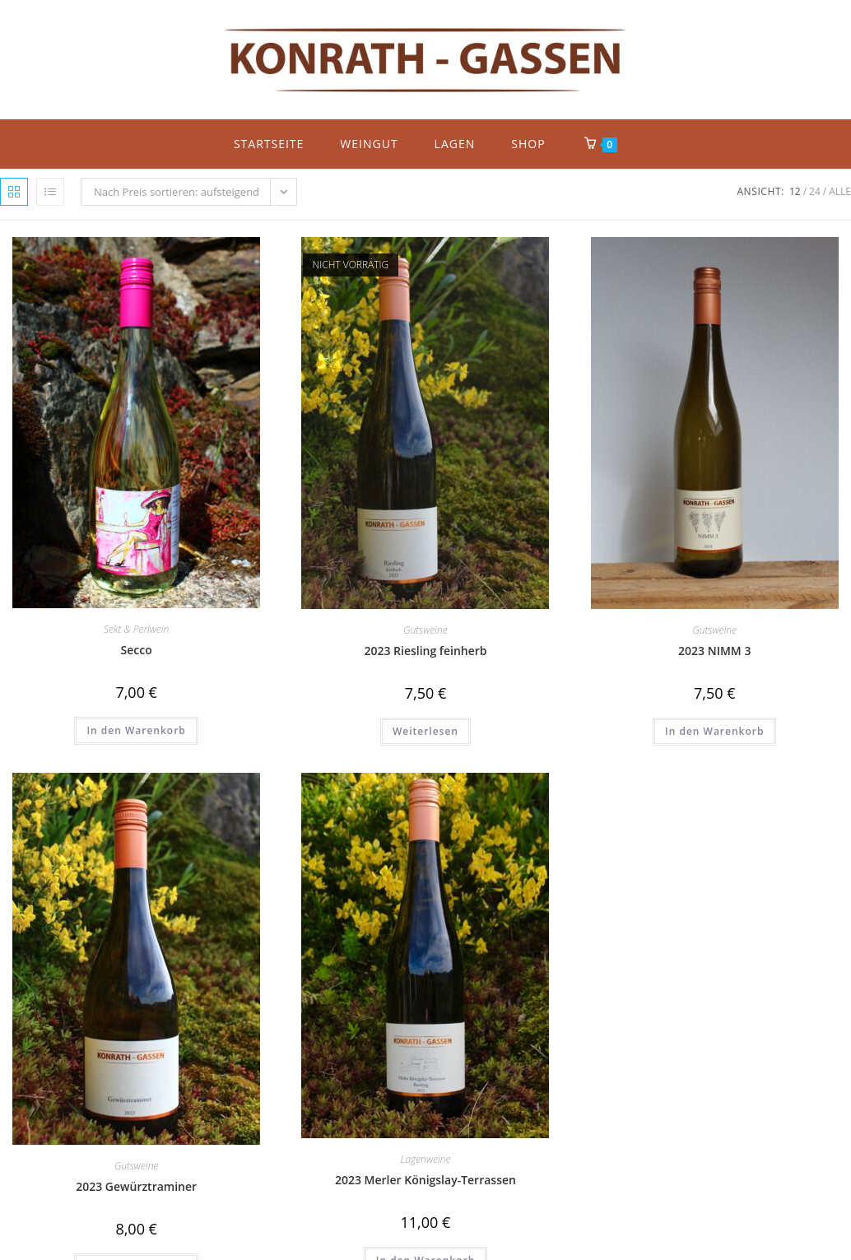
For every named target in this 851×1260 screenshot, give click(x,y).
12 (795, 191)
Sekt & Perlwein (136, 629)
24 (815, 191)
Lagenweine (426, 1159)
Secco (136, 650)
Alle (840, 191)
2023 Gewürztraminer (136, 1186)
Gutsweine (425, 630)
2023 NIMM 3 (714, 650)
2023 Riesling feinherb (425, 650)
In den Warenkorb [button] (135, 730)
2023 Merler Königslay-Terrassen (425, 1180)
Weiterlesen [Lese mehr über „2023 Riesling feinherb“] (425, 731)
